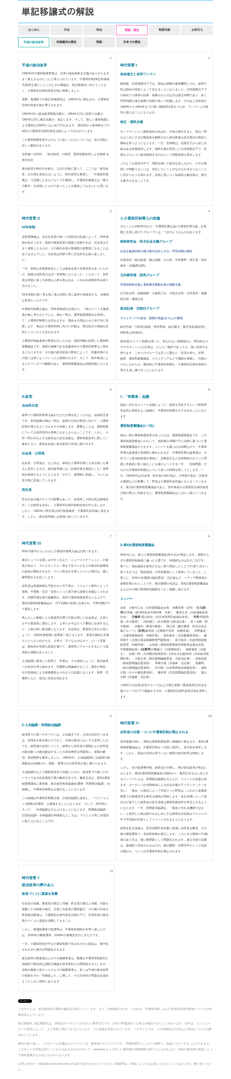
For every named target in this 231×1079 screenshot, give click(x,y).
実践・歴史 (132, 30)
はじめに (34, 29)
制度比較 (164, 29)
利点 (99, 29)
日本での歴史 (132, 41)
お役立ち (197, 29)
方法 (66, 29)
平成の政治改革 (33, 42)
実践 (99, 41)
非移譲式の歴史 (66, 41)
